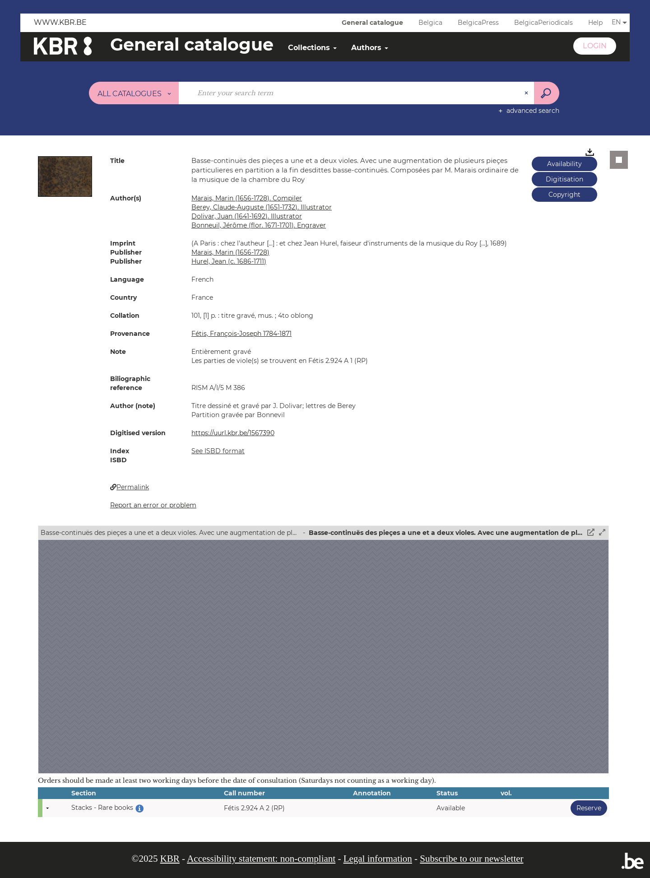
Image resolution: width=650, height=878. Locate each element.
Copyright (564, 194)
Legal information (378, 858)
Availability (564, 164)
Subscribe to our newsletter (471, 858)
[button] (65, 176)
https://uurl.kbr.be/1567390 (232, 433)
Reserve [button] (586, 808)
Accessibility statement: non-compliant (261, 858)
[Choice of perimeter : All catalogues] (134, 93)
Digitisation (564, 179)
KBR (170, 858)
